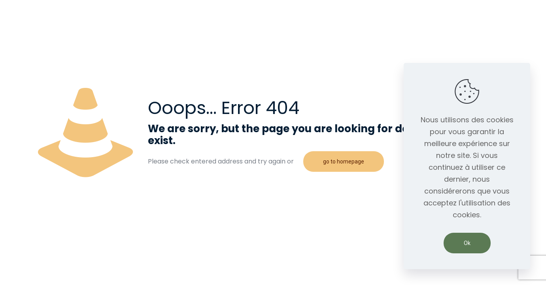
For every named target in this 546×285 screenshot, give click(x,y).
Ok (467, 243)
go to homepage (343, 161)
